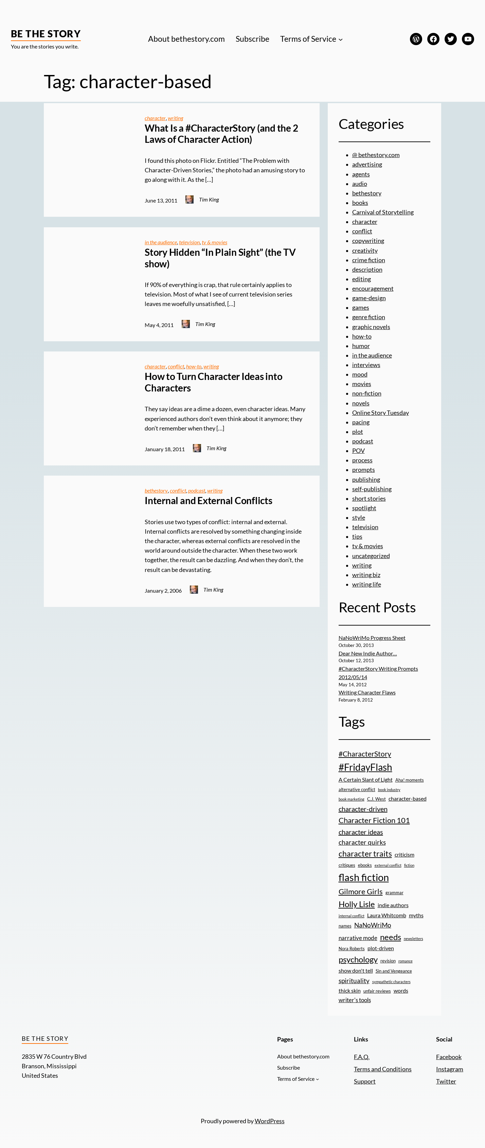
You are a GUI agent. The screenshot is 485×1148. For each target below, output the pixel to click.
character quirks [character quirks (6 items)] (362, 842)
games (360, 307)
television (189, 242)
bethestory (156, 490)
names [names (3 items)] (345, 926)
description (367, 269)
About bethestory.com (186, 38)
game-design (369, 298)
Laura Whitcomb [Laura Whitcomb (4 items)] (386, 915)
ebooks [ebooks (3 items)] (365, 865)
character (155, 118)
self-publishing (372, 489)
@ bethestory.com (376, 154)
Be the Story (46, 33)
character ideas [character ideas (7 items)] (361, 832)
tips (357, 536)
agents (361, 174)
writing (175, 118)
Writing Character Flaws (367, 692)
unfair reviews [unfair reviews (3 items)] (377, 991)
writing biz (366, 574)
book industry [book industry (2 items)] (389, 789)
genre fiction (368, 317)
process (362, 460)
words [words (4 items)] (401, 991)
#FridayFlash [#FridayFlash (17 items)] (365, 767)
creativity (365, 250)
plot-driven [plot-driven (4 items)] (380, 948)
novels (361, 403)
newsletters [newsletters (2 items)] (413, 938)
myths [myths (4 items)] (416, 915)
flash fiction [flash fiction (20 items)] (364, 877)
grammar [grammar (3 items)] (394, 892)
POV (358, 450)
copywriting (368, 240)
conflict (176, 366)
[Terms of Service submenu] (340, 39)
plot (357, 431)
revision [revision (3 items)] (388, 960)
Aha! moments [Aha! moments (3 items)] (409, 780)
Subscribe (252, 38)
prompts (363, 469)
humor (361, 345)
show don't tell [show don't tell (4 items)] (356, 971)
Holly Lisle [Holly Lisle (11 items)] (357, 904)
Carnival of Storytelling (383, 212)
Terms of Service (308, 38)
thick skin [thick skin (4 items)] (350, 991)
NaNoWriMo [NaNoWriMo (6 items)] (372, 925)
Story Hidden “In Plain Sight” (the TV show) (220, 258)
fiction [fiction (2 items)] (409, 865)
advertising (367, 164)
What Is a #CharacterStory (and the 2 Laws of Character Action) (221, 133)
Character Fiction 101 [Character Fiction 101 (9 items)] (374, 820)
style (358, 517)
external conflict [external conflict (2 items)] (388, 865)
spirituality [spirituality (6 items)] (354, 980)
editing (361, 279)
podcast (196, 490)
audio (359, 183)
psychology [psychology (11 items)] (358, 959)
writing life (366, 584)
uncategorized (371, 555)
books (360, 202)
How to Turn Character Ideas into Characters (213, 382)
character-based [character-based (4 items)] (408, 799)
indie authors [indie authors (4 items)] (393, 905)
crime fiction (368, 260)
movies (361, 383)
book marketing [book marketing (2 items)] (351, 799)
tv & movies (214, 242)
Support (365, 1081)
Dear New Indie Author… (368, 653)
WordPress (270, 1121)
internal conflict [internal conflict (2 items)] (351, 916)
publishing (366, 479)
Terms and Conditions (383, 1069)
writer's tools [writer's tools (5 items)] (355, 999)
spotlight (364, 508)
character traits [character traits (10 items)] (365, 853)
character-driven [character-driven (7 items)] (363, 809)
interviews (366, 364)
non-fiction (366, 393)
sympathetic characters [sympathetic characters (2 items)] (391, 981)
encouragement (373, 288)
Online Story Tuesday (380, 412)
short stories (369, 498)
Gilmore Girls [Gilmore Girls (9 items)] (361, 891)
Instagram (449, 1069)
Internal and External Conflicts (208, 500)
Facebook (449, 1056)
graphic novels (371, 326)
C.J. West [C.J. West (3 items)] (376, 799)
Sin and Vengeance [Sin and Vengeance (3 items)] (394, 971)
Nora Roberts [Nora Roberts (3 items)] (352, 948)
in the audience (161, 242)
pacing (361, 422)
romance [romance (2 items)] (405, 961)
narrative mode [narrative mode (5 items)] (358, 937)
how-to (193, 366)
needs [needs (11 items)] (390, 937)
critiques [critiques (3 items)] (347, 865)
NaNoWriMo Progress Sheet (372, 638)
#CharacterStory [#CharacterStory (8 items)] (365, 753)
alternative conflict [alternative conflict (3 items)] (357, 789)
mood (359, 374)
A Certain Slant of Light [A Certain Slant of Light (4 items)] (366, 780)
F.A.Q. (362, 1056)
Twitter (446, 1081)
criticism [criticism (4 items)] (404, 855)
